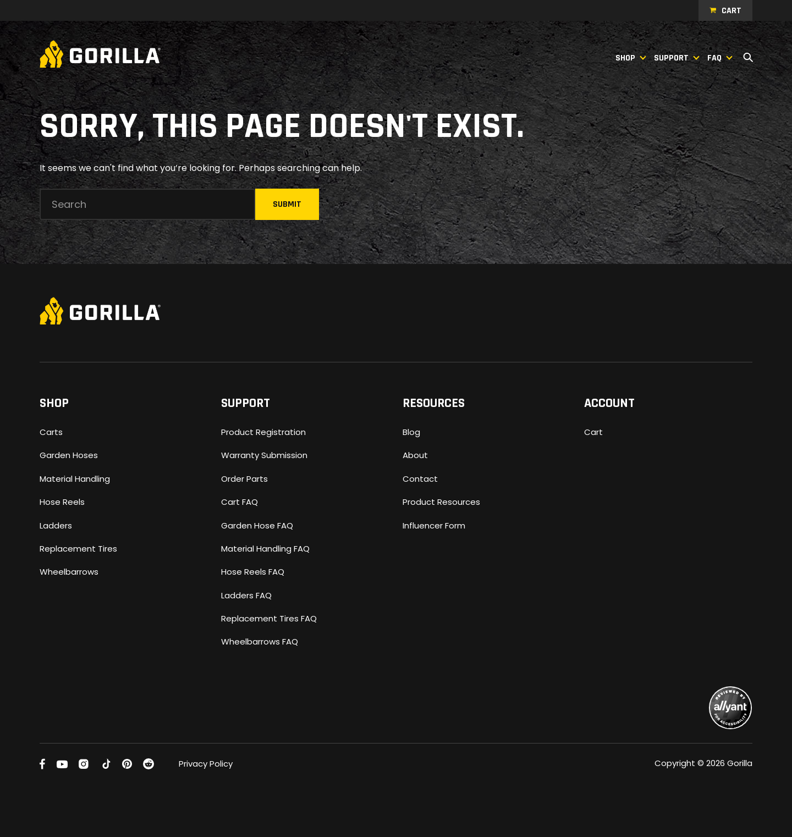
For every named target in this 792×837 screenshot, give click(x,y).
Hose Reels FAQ (252, 571)
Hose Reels (62, 502)
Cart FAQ (239, 502)
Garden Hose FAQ (257, 525)
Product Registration (263, 432)
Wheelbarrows (69, 571)
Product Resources (441, 502)
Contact (420, 478)
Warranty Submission (264, 455)
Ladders (56, 525)
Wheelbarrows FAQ (259, 641)
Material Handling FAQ (265, 548)
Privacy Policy (206, 763)
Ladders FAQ (246, 595)
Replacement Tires (78, 548)
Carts (51, 432)
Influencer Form (434, 525)
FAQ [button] (714, 58)
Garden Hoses (69, 455)
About (415, 455)
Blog (411, 432)
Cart (731, 10)
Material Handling (75, 478)
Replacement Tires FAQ (269, 618)
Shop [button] (625, 58)
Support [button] (671, 58)
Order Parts (244, 478)
